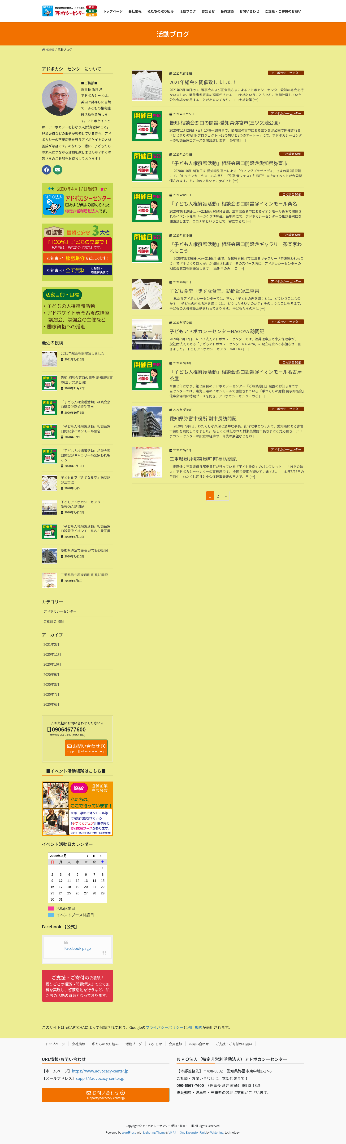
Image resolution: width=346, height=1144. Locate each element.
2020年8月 (51, 684)
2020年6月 (51, 704)
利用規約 (194, 1027)
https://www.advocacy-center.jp (100, 1071)
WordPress (129, 1132)
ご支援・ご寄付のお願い (234, 1043)
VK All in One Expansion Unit (187, 1132)
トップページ (55, 1043)
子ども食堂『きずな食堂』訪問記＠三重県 (214, 290)
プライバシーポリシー (164, 1027)
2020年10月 (52, 664)
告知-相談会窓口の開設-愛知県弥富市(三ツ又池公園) (224, 122)
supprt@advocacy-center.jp (100, 1078)
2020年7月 (51, 694)
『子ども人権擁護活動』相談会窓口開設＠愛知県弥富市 (228, 163)
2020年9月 (51, 674)
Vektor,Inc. (217, 1132)
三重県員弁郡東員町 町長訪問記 (203, 458)
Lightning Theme (154, 1132)
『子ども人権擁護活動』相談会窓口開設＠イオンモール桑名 (233, 203)
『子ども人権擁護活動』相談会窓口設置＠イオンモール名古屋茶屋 (235, 375)
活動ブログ (133, 1043)
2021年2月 (51, 644)
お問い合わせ (199, 1043)
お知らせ (155, 1043)
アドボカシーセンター (286, 73)
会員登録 (175, 1043)
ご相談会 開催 (291, 154)
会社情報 (78, 1043)
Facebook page (77, 948)
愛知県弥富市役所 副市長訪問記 (203, 418)
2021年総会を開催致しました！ (203, 82)
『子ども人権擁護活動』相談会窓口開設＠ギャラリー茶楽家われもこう (235, 247)
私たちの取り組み (105, 1043)
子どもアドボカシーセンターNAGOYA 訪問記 (216, 331)
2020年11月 (52, 654)
